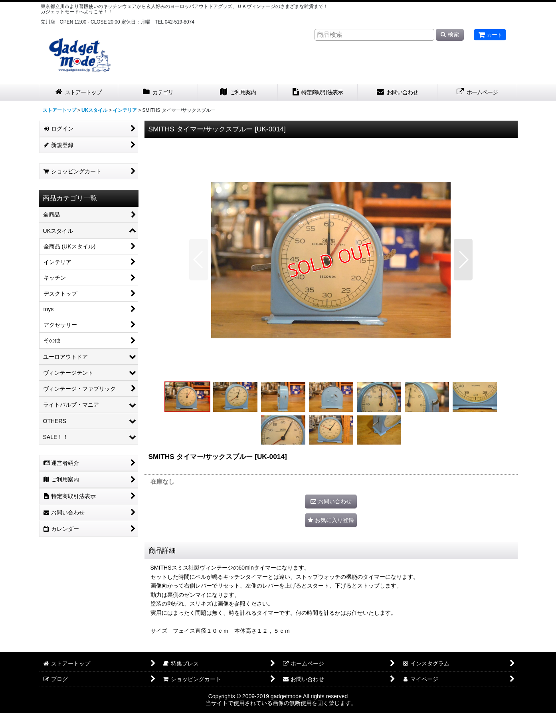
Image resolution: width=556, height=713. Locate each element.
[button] (198, 259)
